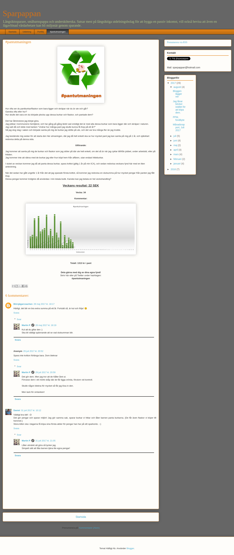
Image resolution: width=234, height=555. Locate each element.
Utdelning (27, 32)
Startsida (12, 32)
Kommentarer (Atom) (89, 528)
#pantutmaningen (57, 32)
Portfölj (40, 32)
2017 (174, 83)
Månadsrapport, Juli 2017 (179, 127)
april (175, 149)
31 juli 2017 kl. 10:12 (31, 410)
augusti (177, 87)
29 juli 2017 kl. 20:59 (45, 372)
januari (177, 163)
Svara (16, 312)
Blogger (130, 548)
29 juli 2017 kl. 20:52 (33, 351)
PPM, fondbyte (179, 118)
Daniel (16, 410)
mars (176, 154)
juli (175, 136)
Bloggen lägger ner (177, 94)
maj (175, 145)
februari (177, 159)
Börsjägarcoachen (22, 304)
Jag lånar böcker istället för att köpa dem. (179, 107)
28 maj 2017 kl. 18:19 (45, 325)
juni (175, 140)
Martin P (26, 325)
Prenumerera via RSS (177, 42)
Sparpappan (22, 13)
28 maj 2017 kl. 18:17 (44, 304)
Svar (19, 319)
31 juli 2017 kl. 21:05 (45, 440)
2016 (174, 169)
